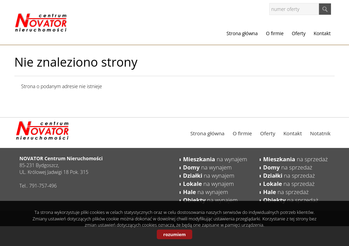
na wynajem (215, 159)
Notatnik (320, 133)
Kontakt (322, 33)
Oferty (298, 33)
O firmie (275, 33)
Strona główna (242, 33)
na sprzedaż (295, 159)
